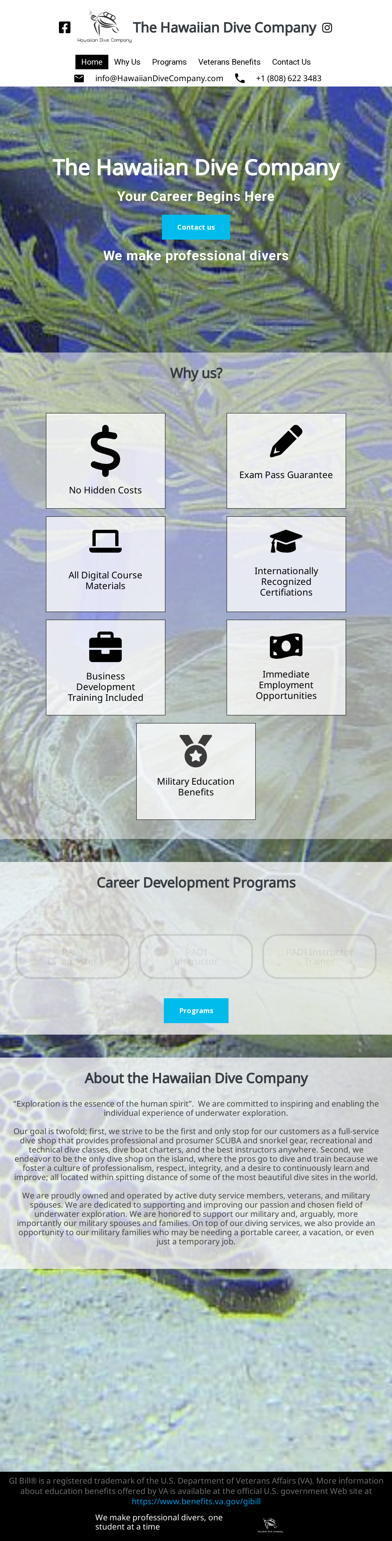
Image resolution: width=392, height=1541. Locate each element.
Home (92, 62)
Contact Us (291, 62)
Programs (169, 62)
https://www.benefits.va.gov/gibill (196, 1501)
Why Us (127, 62)
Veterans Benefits (229, 62)
